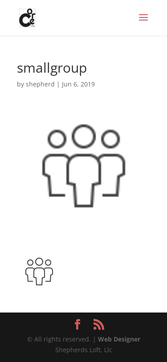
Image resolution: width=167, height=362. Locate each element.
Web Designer (119, 339)
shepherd (40, 84)
